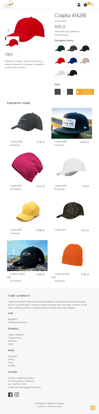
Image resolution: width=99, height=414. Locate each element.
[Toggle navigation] (92, 4)
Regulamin (12, 319)
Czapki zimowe (14, 337)
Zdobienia (12, 356)
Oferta (11, 359)
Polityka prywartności (17, 322)
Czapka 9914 (16, 229)
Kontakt (11, 365)
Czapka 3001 (16, 185)
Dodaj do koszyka (84, 92)
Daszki (10, 343)
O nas (10, 362)
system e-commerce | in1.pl (49, 406)
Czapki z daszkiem (16, 334)
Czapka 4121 (60, 229)
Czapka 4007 (61, 185)
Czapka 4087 (61, 141)
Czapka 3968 (16, 141)
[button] (8, 30)
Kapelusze (12, 340)
